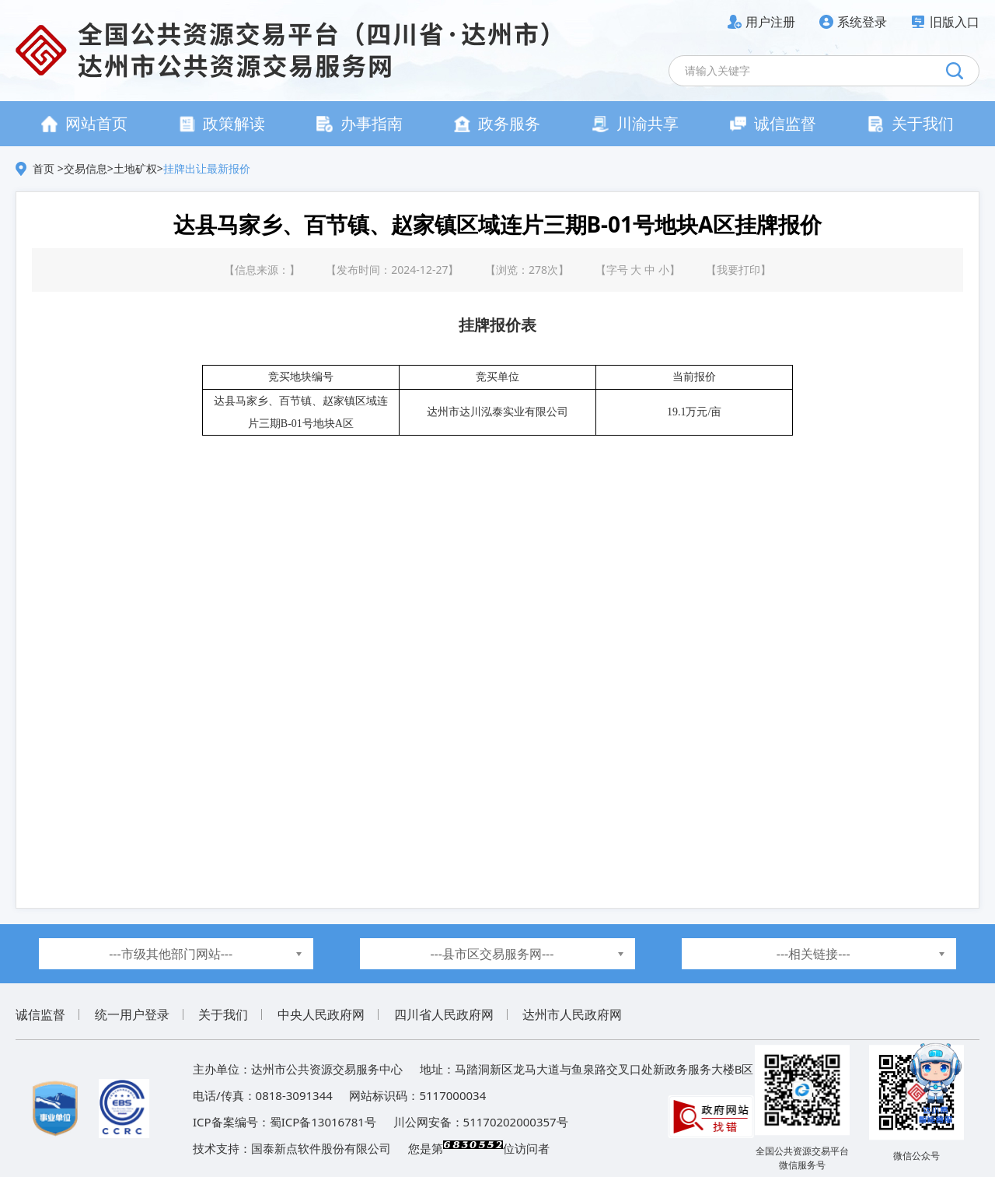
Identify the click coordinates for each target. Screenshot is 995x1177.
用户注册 (770, 22)
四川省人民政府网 (444, 1014)
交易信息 (85, 168)
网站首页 (84, 123)
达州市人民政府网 (572, 1014)
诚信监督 (773, 123)
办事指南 (359, 123)
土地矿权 (135, 168)
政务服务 (497, 123)
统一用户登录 (132, 1014)
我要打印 (738, 269)
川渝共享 (635, 123)
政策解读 (222, 123)
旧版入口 (954, 22)
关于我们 (911, 123)
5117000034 (452, 1095)
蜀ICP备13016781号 (323, 1122)
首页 (45, 168)
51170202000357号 (515, 1122)
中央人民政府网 (321, 1014)
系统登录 (862, 22)
